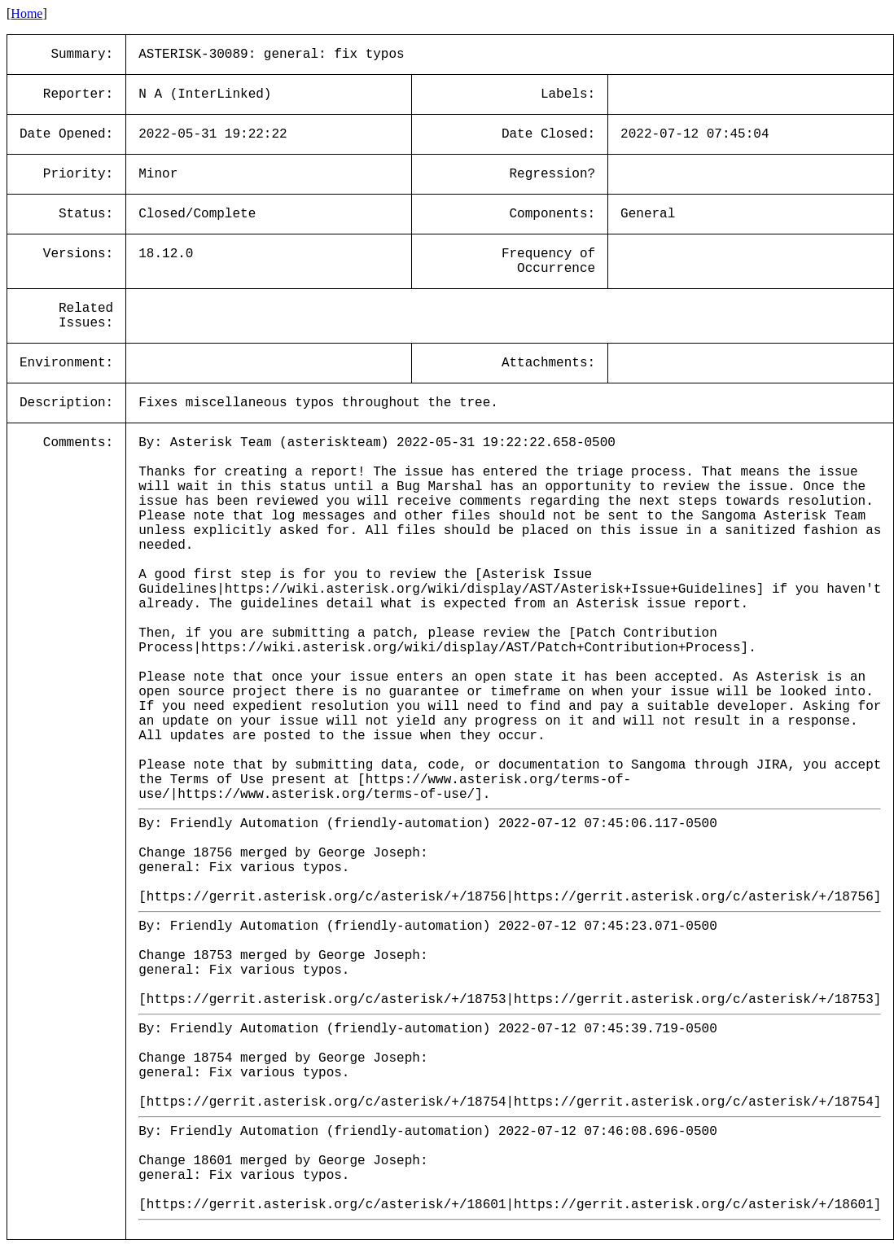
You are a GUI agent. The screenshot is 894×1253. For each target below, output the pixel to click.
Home (26, 13)
